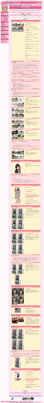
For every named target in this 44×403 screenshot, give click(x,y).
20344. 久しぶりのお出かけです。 (17, 20)
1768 (17, 15)
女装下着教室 (3, 36)
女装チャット (16, 4)
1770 (13, 15)
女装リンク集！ (3, 40)
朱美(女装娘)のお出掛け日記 (27, 74)
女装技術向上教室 (11, 4)
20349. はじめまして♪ (15, 305)
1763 (29, 15)
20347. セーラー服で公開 (15, 314)
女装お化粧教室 (3, 35)
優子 (14, 89)
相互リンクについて (3, 42)
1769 (15, 15)
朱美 (14, 74)
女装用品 (30, 4)
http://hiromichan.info (29, 374)
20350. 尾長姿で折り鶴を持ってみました (18, 285)
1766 (22, 15)
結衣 (14, 141)
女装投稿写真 (3, 4)
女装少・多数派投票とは (4, 20)
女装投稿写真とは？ (3, 24)
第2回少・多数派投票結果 (4, 19)
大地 (14, 255)
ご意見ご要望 (21, 4)
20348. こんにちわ (14, 230)
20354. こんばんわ (14, 205)
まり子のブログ (29, 24)
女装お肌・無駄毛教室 (4, 37)
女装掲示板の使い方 (3, 29)
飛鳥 (14, 81)
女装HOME (11, 395)
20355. (13, 184)
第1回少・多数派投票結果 (4, 18)
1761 (34, 15)
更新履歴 (2, 14)
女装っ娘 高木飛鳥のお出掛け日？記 (28, 81)
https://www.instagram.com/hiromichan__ (31, 200)
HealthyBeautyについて (4, 13)
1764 (27, 15)
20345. (13, 368)
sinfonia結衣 (25, 141)
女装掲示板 (7, 4)
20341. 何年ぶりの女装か (15, 160)
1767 (20, 15)
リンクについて (3, 41)
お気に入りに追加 (26, 4)
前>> (38, 15)
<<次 (11, 15)
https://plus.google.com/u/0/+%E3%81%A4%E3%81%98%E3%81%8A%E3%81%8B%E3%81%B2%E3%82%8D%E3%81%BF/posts (32, 195)
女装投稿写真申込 (3, 25)
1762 (31, 15)
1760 (36, 15)
